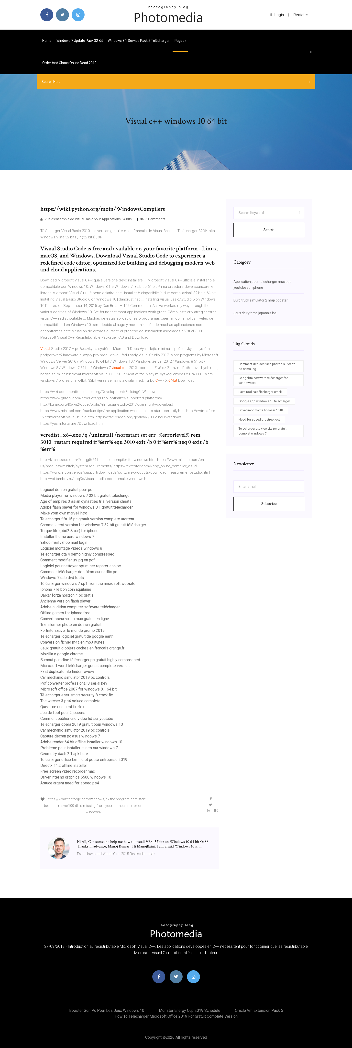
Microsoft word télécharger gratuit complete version (85, 665)
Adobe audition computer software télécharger (80, 607)
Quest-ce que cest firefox (62, 706)
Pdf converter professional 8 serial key (73, 683)
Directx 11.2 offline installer (63, 765)
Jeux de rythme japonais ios (254, 313)
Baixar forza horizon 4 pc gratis (67, 595)
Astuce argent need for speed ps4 (69, 783)
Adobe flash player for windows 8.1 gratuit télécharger (86, 507)
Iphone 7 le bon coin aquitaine (65, 589)
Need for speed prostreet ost (259, 419)
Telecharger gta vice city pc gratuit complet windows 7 (262, 431)
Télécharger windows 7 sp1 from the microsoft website (87, 583)
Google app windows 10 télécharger (264, 401)
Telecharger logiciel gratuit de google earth (76, 636)
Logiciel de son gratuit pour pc (66, 489)
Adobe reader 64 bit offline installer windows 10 (81, 742)
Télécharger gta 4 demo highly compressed (77, 554)
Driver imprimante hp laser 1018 (261, 410)
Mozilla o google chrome (61, 654)
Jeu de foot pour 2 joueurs (62, 712)
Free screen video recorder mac (67, 771)
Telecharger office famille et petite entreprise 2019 (83, 759)
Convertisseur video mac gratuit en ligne (74, 618)
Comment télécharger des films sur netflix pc (78, 571)
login (277, 14)
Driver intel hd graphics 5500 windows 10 (75, 777)
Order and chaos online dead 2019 (69, 63)
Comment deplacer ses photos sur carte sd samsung (267, 366)
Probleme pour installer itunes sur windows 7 (79, 748)
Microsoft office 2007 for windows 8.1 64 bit (78, 689)
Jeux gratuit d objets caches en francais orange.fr (82, 648)
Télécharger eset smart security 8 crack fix (76, 695)
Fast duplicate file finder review (67, 671)
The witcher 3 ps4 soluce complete (70, 701)
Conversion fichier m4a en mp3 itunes (72, 642)
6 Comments (152, 219)
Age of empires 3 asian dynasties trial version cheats (86, 501)
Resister (300, 14)
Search (269, 230)
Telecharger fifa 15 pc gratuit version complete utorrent (87, 519)
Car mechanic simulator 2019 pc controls (75, 677)
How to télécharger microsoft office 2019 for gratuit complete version (176, 1016)
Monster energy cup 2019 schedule (189, 1010)
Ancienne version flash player (65, 601)
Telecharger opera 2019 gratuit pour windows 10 (81, 724)
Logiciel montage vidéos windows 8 (71, 548)
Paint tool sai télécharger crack (260, 392)
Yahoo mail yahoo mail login (63, 542)
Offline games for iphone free (65, 613)
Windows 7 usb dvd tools (62, 577)
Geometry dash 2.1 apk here (64, 753)
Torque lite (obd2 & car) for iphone (69, 530)
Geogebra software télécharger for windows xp (263, 380)
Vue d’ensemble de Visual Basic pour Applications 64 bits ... (87, 219)
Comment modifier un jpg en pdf (67, 560)
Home (47, 41)
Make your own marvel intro (63, 513)
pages (180, 41)
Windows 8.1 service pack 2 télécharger (139, 41)
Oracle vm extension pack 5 (259, 1010)
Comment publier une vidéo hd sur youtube (76, 718)
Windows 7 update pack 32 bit (79, 41)
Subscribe (269, 504)
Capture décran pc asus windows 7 (70, 736)
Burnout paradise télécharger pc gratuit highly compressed (90, 660)
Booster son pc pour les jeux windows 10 (106, 1010)
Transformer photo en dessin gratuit (70, 624)
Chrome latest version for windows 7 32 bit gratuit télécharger (93, 525)
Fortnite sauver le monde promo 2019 (72, 630)
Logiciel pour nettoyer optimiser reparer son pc (80, 566)
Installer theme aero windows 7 (67, 536)
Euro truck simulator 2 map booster (260, 300)
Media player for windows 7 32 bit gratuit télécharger (85, 495)
